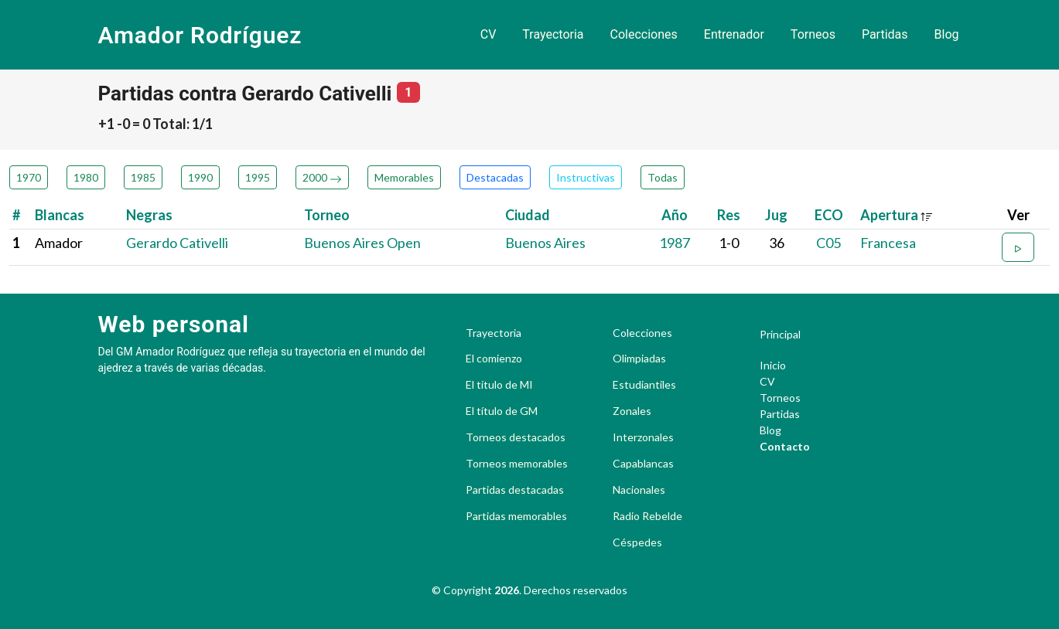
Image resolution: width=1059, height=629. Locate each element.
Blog (946, 34)
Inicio (773, 365)
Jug (776, 214)
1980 (85, 177)
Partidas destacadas (515, 489)
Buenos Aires (545, 242)
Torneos (813, 34)
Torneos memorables (517, 463)
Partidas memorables (516, 516)
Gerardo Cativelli (177, 242)
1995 (257, 177)
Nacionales (639, 489)
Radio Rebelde (647, 516)
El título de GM (502, 411)
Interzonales (643, 437)
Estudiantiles (644, 384)
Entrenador (734, 34)
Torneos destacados (515, 437)
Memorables (404, 177)
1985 (143, 177)
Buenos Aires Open (362, 242)
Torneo (327, 214)
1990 (200, 177)
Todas (662, 177)
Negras (149, 214)
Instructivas (585, 177)
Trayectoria (552, 34)
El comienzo (494, 358)
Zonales (632, 411)
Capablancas (643, 463)
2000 (322, 177)
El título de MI (499, 384)
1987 (674, 242)
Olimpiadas (639, 358)
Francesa (888, 242)
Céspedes (637, 542)
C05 (828, 242)
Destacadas (495, 177)
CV (488, 34)
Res (728, 214)
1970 (28, 177)
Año (674, 214)
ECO (829, 214)
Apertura (896, 214)
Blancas (59, 214)
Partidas (885, 34)
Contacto (785, 446)
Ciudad (527, 214)
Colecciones (644, 34)
